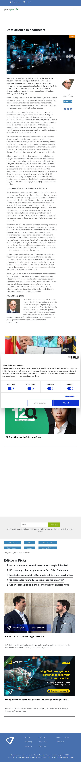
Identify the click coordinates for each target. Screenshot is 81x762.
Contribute (41, 737)
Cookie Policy (42, 742)
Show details (70, 396)
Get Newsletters (17, 2)
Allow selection (40, 403)
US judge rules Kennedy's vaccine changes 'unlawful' (36, 579)
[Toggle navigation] (76, 9)
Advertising (28, 742)
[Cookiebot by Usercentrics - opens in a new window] (69, 357)
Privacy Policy (42, 746)
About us (27, 737)
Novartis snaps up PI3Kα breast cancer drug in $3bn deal (38, 565)
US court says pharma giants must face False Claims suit (38, 570)
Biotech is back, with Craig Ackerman (24, 636)
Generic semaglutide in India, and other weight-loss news (39, 584)
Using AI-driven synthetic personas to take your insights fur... (37, 699)
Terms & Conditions (62, 737)
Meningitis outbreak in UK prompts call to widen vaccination (41, 575)
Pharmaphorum (10, 740)
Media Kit (28, 2)
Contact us (28, 746)
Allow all (66, 403)
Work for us (60, 742)
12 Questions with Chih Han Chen (23, 437)
